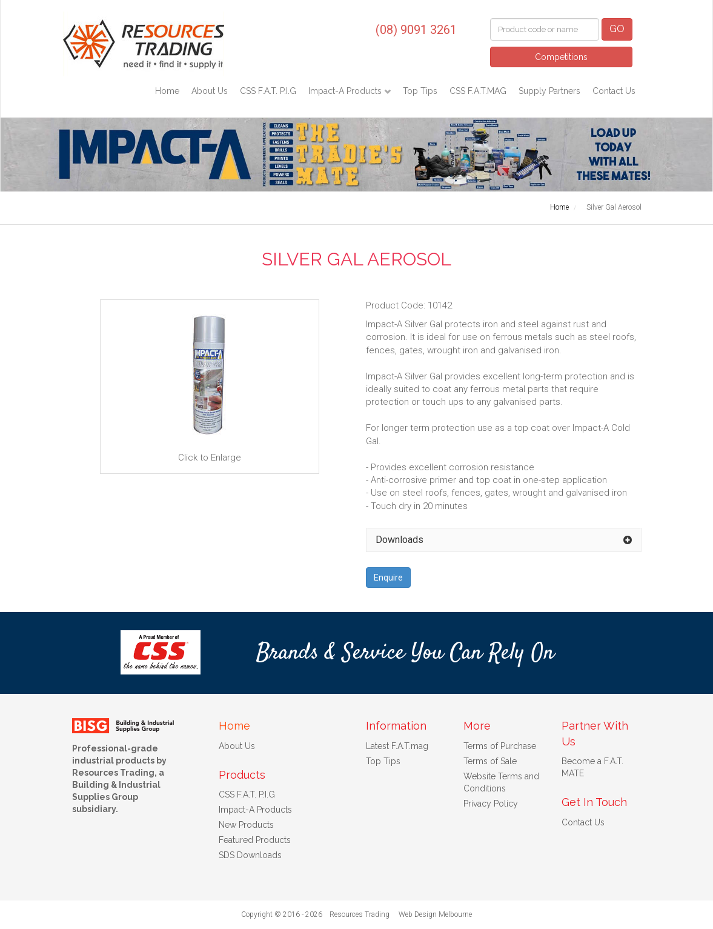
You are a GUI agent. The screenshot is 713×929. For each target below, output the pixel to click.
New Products (246, 825)
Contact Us (613, 91)
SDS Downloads (250, 855)
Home (167, 91)
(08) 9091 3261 (416, 29)
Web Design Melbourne (435, 914)
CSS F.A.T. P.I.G (268, 91)
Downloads (399, 539)
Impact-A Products (346, 91)
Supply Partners (549, 91)
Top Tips (420, 91)
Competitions (561, 57)
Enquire (388, 577)
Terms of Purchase (499, 746)
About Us (209, 91)
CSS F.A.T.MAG (477, 91)
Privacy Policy (490, 803)
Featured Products (255, 840)
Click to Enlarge (210, 386)
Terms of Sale (490, 761)
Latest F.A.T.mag (397, 746)
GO (617, 29)
